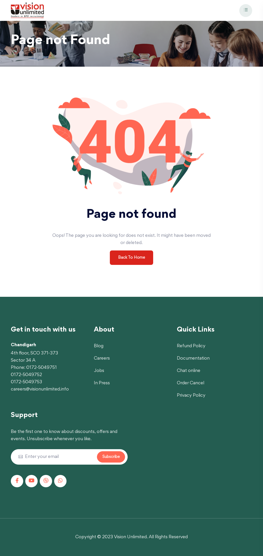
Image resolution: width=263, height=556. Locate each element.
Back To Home (131, 257)
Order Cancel (190, 383)
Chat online (188, 371)
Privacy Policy (191, 396)
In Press (102, 383)
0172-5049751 (41, 368)
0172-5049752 (26, 375)
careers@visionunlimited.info (40, 389)
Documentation (193, 359)
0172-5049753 (26, 382)
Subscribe (111, 457)
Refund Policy (191, 346)
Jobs (99, 371)
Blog (98, 346)
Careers (102, 359)
